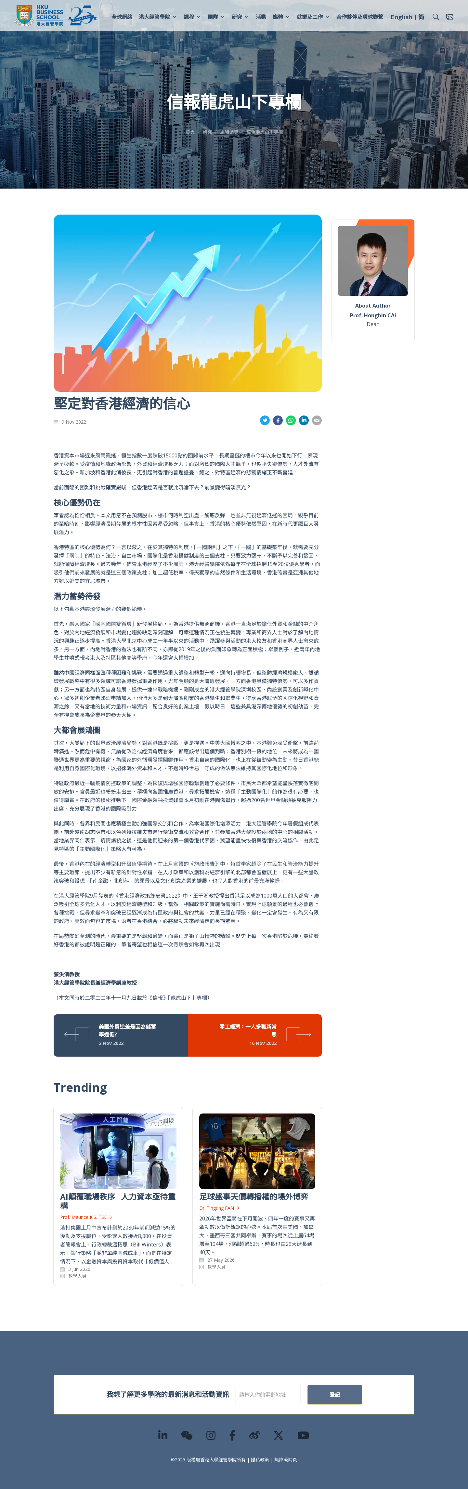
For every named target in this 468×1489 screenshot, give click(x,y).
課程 (192, 17)
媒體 (281, 17)
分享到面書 (278, 420)
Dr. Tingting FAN (219, 1208)
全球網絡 (121, 16)
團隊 (216, 17)
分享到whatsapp (291, 420)
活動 (261, 16)
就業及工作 (313, 17)
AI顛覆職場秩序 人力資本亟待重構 (118, 1201)
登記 (355, 1394)
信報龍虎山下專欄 (264, 132)
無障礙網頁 (285, 1459)
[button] (436, 16)
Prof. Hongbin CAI (373, 315)
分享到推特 (265, 420)
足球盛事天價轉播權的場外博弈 (253, 1196)
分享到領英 (304, 420)
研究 (240, 17)
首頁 (190, 132)
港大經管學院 (158, 17)
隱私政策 (260, 1459)
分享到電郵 (317, 420)
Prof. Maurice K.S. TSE (86, 1217)
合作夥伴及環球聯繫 (359, 16)
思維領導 (229, 132)
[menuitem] (401, 17)
